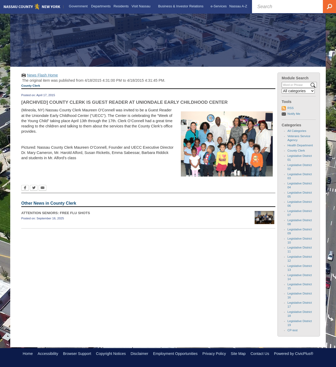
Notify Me (293, 113)
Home (28, 354)
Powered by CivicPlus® (293, 354)
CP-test (292, 330)
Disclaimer (139, 354)
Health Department (300, 145)
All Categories (296, 130)
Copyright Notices (111, 354)
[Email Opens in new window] (42, 188)
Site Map (238, 354)
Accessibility (48, 354)
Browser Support (77, 354)
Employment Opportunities (175, 354)
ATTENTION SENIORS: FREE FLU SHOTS (55, 213)
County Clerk (296, 150)
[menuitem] (78, 6)
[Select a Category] (298, 91)
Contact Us (259, 354)
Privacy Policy (214, 354)
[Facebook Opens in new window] (25, 188)
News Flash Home (42, 75)
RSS (290, 108)
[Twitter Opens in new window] (34, 188)
